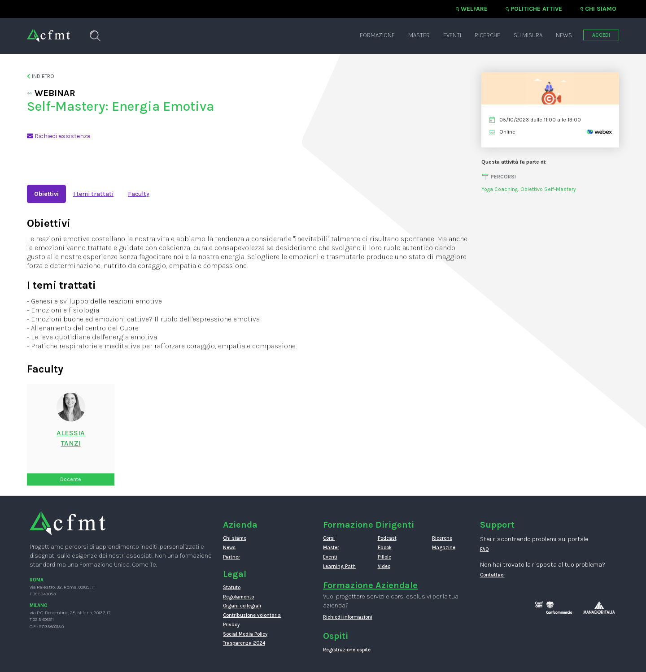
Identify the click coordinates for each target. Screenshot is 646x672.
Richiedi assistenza (59, 136)
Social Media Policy (245, 634)
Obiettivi (46, 194)
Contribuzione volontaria (252, 615)
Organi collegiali (242, 606)
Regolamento (238, 597)
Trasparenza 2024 (244, 643)
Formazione (377, 35)
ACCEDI (601, 35)
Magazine (443, 548)
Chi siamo (600, 9)
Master (419, 35)
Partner (231, 557)
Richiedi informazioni (347, 617)
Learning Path (339, 566)
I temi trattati (93, 194)
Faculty (138, 194)
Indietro (40, 76)
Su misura (528, 35)
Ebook (385, 548)
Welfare (474, 9)
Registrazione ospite (347, 650)
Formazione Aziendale (370, 585)
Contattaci (492, 575)
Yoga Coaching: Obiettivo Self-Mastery (528, 189)
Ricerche (487, 35)
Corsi (329, 538)
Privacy (231, 625)
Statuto (231, 587)
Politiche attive (536, 9)
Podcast (387, 538)
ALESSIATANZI (71, 438)
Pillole (384, 557)
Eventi (452, 35)
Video (384, 566)
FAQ (484, 549)
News (564, 35)
